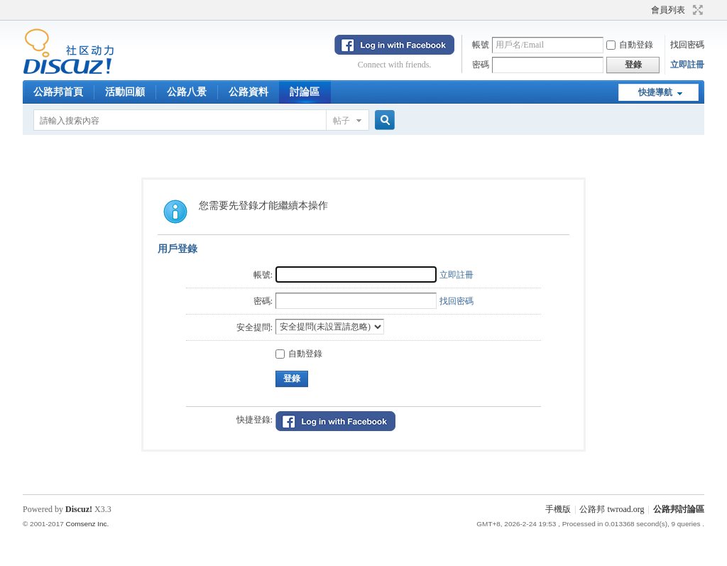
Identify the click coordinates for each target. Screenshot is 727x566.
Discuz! (78, 509)
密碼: (263, 301)
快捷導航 (655, 92)
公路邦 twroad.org (611, 509)
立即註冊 (687, 65)
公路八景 (187, 92)
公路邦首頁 (58, 92)
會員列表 (668, 10)
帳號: (263, 275)
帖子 (341, 121)
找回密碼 (687, 45)
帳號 (480, 45)
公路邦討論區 (678, 509)
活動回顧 (125, 92)
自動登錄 (629, 45)
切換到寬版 (696, 10)
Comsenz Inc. (87, 524)
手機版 (558, 509)
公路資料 (248, 92)
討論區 (304, 92)
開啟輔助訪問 (644, 10)
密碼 (480, 65)
